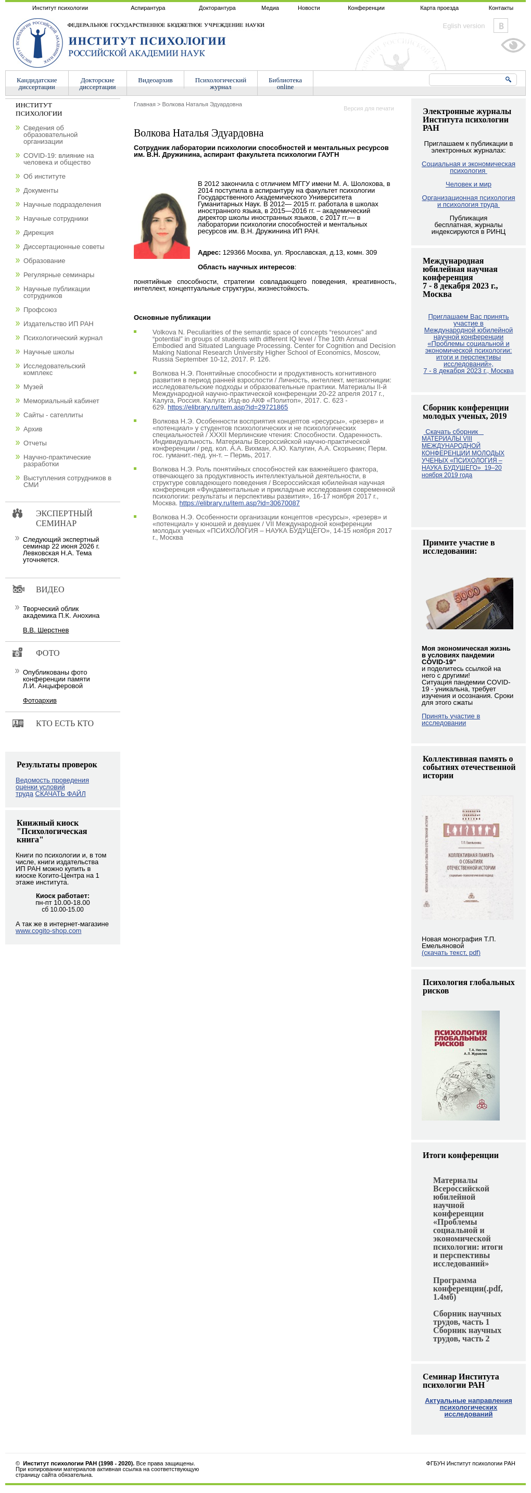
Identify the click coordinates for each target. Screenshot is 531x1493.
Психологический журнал (63, 338)
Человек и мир (468, 184)
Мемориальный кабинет (61, 401)
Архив (32, 429)
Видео (50, 589)
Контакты (501, 8)
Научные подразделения (62, 204)
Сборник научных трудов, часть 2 (467, 1334)
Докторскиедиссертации (98, 83)
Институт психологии (60, 8)
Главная (145, 104)
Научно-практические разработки (57, 460)
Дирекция (38, 233)
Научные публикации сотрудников (56, 292)
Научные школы (48, 352)
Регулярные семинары (58, 275)
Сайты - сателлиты (53, 415)
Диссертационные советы (64, 247)
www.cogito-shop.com (48, 931)
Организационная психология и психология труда (468, 201)
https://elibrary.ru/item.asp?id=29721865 (228, 407)
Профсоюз (40, 310)
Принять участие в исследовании (451, 719)
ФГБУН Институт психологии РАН (470, 1463)
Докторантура (217, 8)
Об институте (44, 176)
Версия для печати (369, 108)
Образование (44, 261)
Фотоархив (40, 700)
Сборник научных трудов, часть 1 (467, 1317)
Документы (40, 190)
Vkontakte (501, 25)
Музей (33, 387)
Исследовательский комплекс (54, 369)
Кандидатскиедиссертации (37, 83)
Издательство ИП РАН (58, 324)
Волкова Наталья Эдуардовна (202, 104)
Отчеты (35, 443)
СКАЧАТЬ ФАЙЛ (60, 794)
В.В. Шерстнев (46, 630)
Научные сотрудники (55, 218)
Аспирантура (148, 8)
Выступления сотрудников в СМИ (67, 481)
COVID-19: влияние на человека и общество (58, 159)
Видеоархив (155, 80)
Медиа (270, 8)
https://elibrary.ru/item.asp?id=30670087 (240, 503)
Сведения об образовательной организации (50, 134)
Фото (48, 653)
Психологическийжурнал (220, 83)
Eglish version (464, 26)
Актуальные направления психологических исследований (468, 1407)
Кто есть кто (65, 723)
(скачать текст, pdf (451, 952)
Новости (309, 8)
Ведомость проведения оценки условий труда (52, 787)
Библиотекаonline (285, 83)
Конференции (366, 8)
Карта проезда (439, 8)
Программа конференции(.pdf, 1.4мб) (468, 1288)
